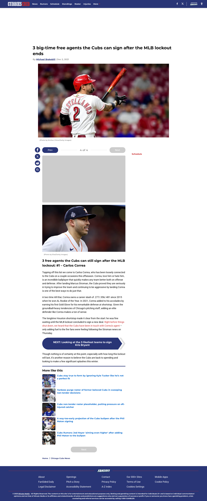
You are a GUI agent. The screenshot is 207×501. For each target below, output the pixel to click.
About (41, 476)
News (34, 4)
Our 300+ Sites (134, 476)
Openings (71, 476)
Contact (106, 476)
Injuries (87, 4)
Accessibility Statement (78, 486)
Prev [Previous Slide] (50, 150)
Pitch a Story (72, 481)
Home (45, 458)
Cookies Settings (135, 486)
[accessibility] (201, 3)
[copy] (37, 169)
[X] (183, 4)
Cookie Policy (162, 481)
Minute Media (24, 494)
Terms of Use (134, 481)
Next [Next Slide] (117, 150)
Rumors (44, 4)
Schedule (54, 4)
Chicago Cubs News (60, 458)
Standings (67, 4)
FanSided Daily (46, 481)
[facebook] (177, 4)
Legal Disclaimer (47, 486)
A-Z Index (107, 486)
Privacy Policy (109, 481)
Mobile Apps (161, 476)
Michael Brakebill (45, 59)
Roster (78, 4)
